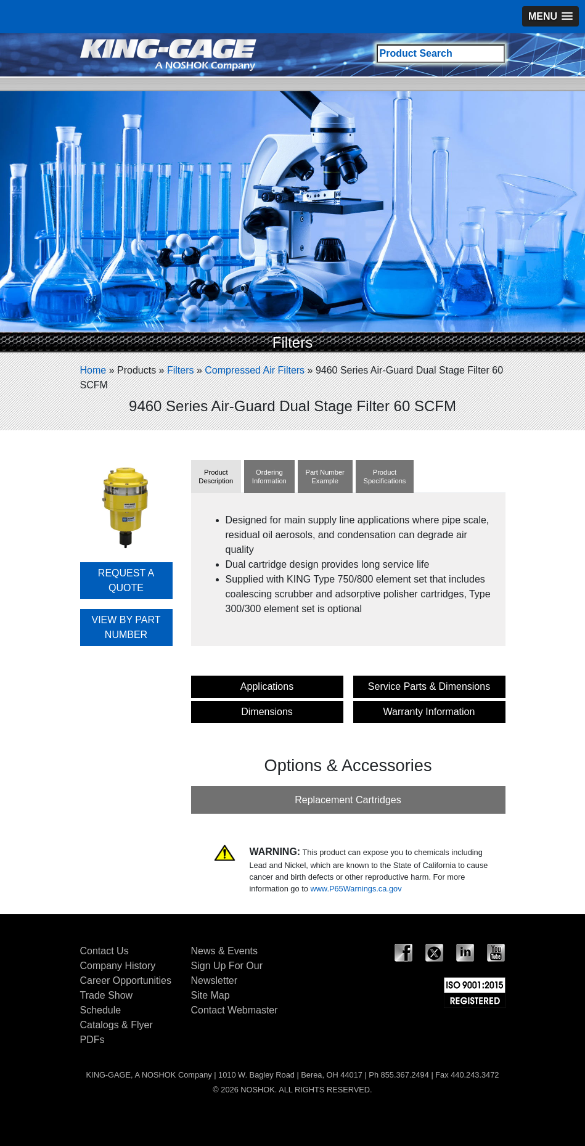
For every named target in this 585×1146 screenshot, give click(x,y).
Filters (180, 370)
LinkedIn (465, 953)
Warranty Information (429, 711)
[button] (550, 16)
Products (136, 370)
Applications (266, 686)
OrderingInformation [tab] (269, 477)
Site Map (210, 995)
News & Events (224, 951)
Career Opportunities (126, 980)
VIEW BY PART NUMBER (125, 627)
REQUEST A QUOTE (126, 580)
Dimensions (267, 711)
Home (93, 370)
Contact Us (104, 951)
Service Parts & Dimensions (429, 686)
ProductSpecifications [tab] (384, 477)
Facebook (404, 953)
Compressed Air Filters (255, 370)
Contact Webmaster (234, 1010)
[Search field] (441, 53)
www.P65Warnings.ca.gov (355, 888)
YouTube (496, 953)
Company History (118, 965)
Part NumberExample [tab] (324, 477)
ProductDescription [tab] (215, 477)
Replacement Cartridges (348, 800)
